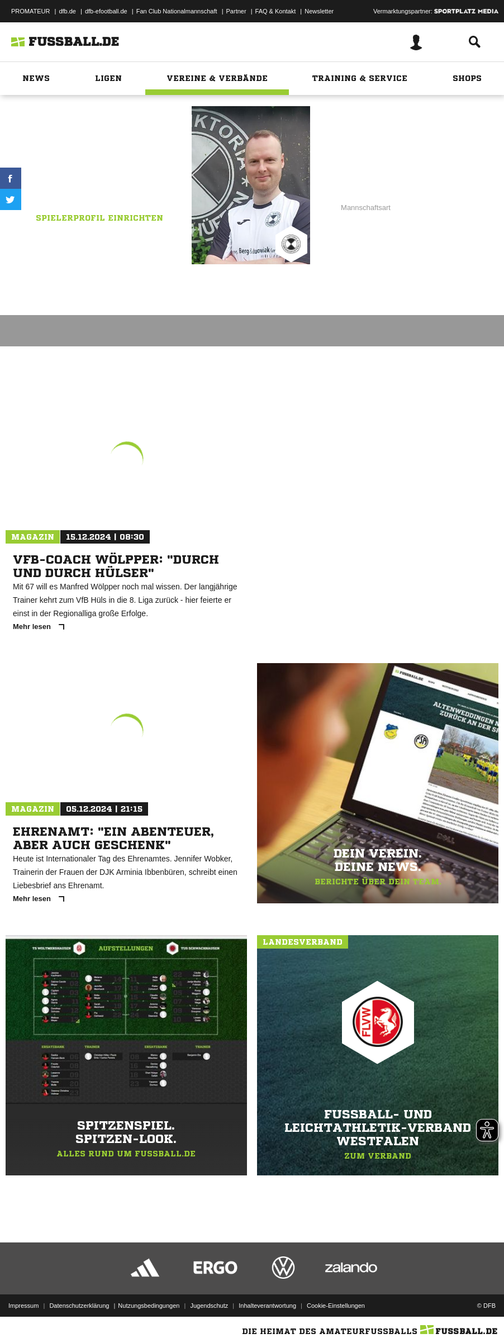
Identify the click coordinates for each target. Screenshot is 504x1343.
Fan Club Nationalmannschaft (176, 11)
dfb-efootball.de (106, 11)
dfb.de (67, 11)
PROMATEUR (30, 11)
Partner (236, 11)
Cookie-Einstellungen (336, 1305)
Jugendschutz (209, 1305)
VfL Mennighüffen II (111, 185)
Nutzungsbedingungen (148, 1305)
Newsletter (319, 11)
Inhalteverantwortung (267, 1305)
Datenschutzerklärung (79, 1305)
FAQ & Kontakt (275, 11)
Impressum (23, 1305)
